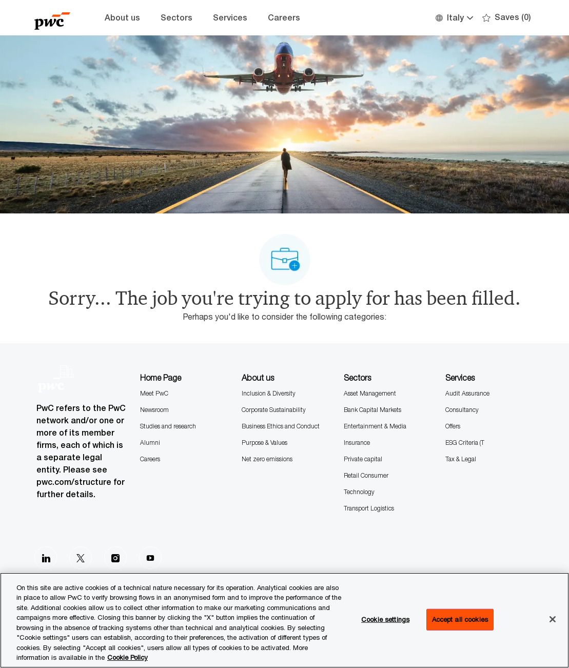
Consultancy (462, 410)
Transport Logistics (369, 508)
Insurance (357, 442)
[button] (454, 17)
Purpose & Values (264, 442)
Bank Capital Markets (372, 410)
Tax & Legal (460, 459)
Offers (452, 426)
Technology (359, 492)
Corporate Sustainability (274, 410)
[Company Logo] (60, 17)
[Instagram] (115, 557)
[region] (284, 620)
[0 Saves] (506, 17)
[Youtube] (150, 557)
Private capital (363, 459)
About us (122, 18)
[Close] (552, 619)
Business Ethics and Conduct (281, 426)
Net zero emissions (267, 459)
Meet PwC (154, 393)
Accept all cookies (460, 619)
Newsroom (154, 410)
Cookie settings (385, 619)
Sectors (176, 18)
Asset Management (370, 393)
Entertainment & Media (375, 426)
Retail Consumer (366, 475)
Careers (284, 18)
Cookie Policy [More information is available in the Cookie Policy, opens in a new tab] (127, 657)
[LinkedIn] (45, 557)
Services (230, 18)
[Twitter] (80, 557)
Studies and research (168, 426)
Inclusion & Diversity (269, 393)
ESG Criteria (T (464, 442)
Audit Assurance (467, 393)
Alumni (150, 442)
